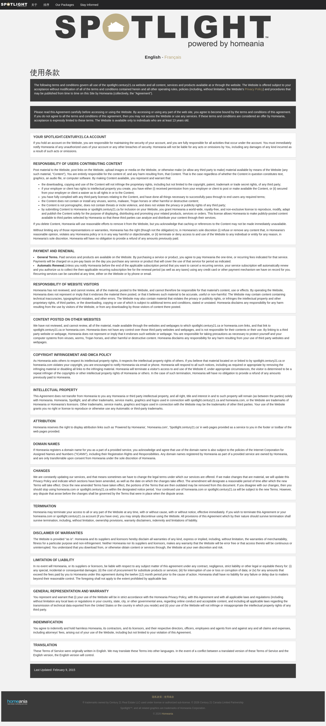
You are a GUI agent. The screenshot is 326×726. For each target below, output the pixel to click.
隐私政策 (157, 696)
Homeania (167, 713)
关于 (34, 4)
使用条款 (169, 696)
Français (172, 57)
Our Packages (65, 4)
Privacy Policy (254, 89)
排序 (46, 4)
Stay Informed (89, 4)
